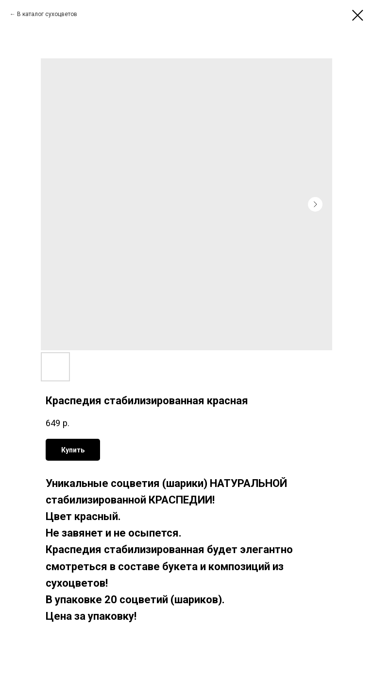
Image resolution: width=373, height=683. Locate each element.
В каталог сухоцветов (47, 14)
